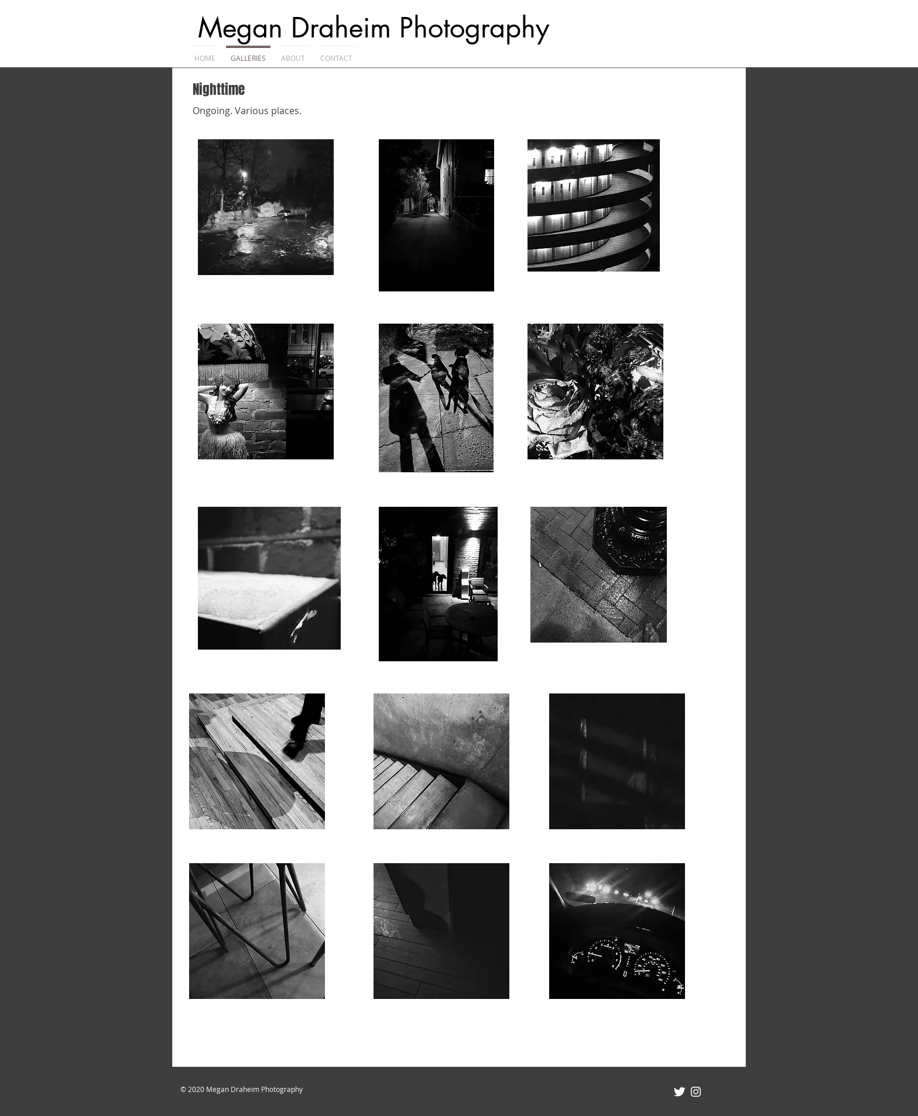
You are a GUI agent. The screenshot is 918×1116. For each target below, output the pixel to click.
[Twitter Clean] (679, 1091)
